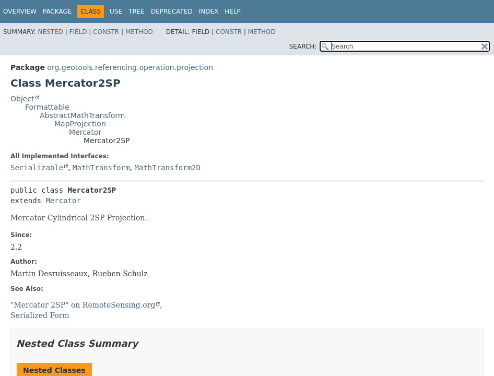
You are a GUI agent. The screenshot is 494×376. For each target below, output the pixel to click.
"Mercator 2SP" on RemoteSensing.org (82, 305)
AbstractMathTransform (82, 115)
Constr (106, 32)
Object (22, 99)
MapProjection (80, 124)
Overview (20, 11)
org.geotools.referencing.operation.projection (130, 67)
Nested (50, 32)
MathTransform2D (168, 167)
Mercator (85, 132)
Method (139, 32)
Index (209, 11)
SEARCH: (303, 46)
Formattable (47, 107)
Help (233, 11)
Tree (136, 11)
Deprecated (172, 11)
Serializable (36, 167)
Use (116, 11)
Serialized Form (39, 315)
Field (78, 32)
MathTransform (101, 167)
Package (57, 11)
